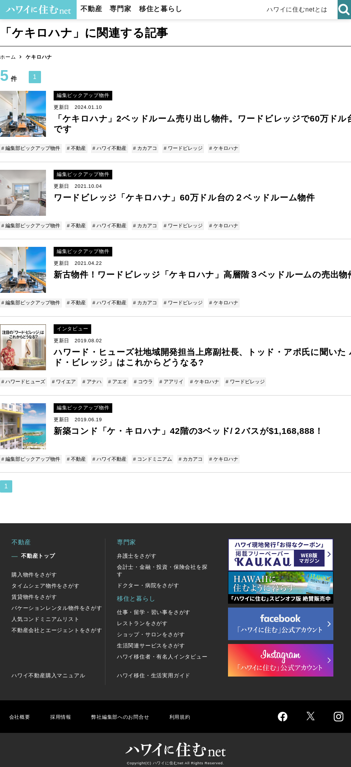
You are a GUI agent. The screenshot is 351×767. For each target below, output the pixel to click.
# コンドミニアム (150, 454)
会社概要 (20, 710)
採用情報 (63, 710)
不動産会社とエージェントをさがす (56, 624)
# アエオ (115, 378)
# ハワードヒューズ (24, 378)
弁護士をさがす (137, 550)
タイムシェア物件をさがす (45, 580)
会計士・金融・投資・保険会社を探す (162, 565)
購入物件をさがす (34, 569)
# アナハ (90, 378)
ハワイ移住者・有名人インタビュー (162, 651)
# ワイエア (64, 378)
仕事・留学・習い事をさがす (153, 606)
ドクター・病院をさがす (148, 579)
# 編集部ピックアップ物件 (31, 148)
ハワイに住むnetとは (297, 9)
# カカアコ (143, 148)
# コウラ (140, 378)
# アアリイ (168, 378)
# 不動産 (76, 148)
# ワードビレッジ (180, 148)
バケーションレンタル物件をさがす (56, 602)
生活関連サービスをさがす (151, 640)
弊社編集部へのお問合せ (128, 710)
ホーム (8, 57)
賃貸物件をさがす (34, 591)
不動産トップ (38, 550)
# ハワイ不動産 (108, 148)
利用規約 (194, 710)
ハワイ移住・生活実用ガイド (153, 670)
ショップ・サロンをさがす (151, 629)
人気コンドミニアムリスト (45, 613)
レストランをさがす (142, 617)
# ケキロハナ (220, 148)
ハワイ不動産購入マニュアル (48, 670)
